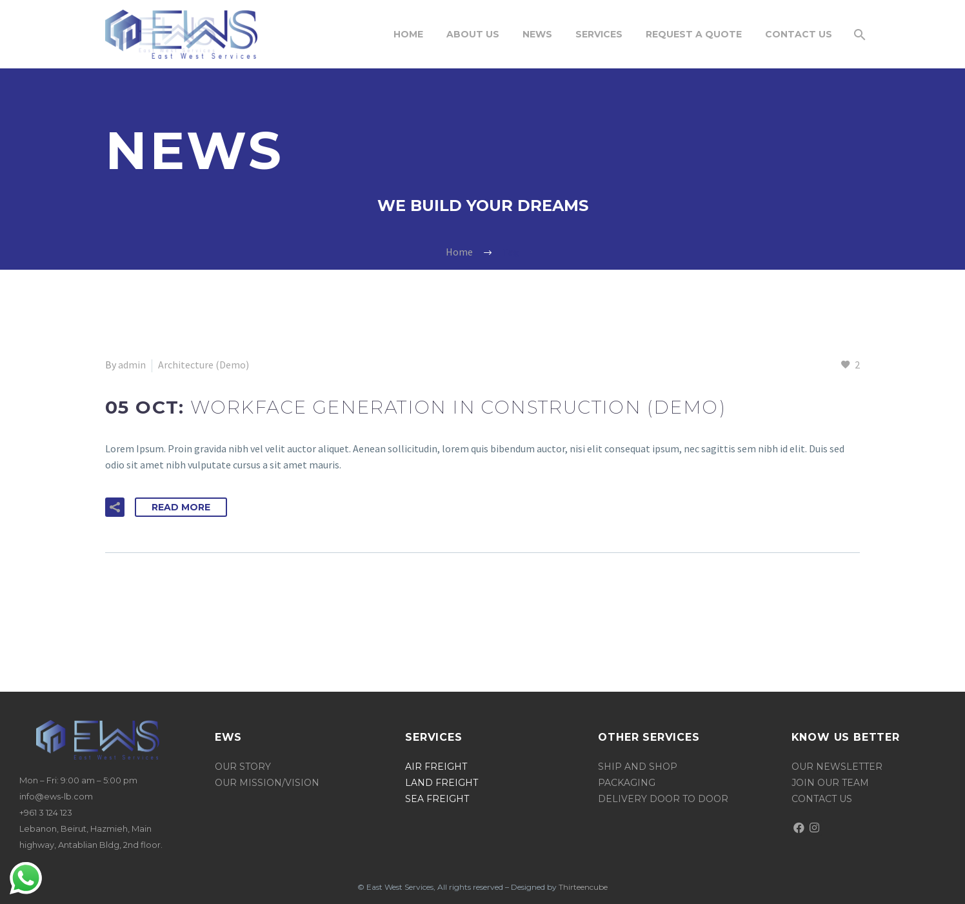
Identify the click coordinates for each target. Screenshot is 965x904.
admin (132, 364)
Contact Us (798, 34)
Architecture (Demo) (203, 364)
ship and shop (637, 766)
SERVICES (598, 34)
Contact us (821, 799)
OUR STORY (244, 766)
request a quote (694, 34)
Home (408, 34)
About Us (472, 34)
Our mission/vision (267, 782)
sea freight (437, 799)
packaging (626, 782)
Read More (181, 507)
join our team (830, 782)
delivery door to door (663, 799)
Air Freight (436, 766)
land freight (441, 782)
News (537, 34)
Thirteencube (583, 887)
